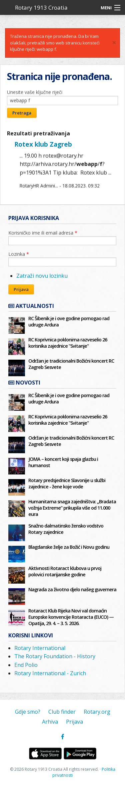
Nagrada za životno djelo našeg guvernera (72, 589)
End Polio (26, 665)
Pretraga (21, 113)
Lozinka (18, 254)
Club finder (62, 711)
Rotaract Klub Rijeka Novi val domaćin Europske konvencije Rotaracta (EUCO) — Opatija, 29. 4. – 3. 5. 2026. (71, 616)
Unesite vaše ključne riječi (34, 92)
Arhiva (50, 721)
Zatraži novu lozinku (42, 275)
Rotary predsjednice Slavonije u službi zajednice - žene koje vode (66, 483)
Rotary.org (97, 711)
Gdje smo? (27, 711)
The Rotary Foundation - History (54, 656)
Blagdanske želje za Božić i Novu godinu (68, 547)
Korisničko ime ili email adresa (42, 233)
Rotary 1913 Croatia (41, 7)
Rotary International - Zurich (50, 673)
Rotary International (39, 648)
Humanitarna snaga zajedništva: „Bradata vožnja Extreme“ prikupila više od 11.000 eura (72, 507)
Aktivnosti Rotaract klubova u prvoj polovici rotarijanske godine (64, 571)
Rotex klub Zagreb (43, 144)
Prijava (21, 289)
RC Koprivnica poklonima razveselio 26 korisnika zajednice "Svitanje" (67, 342)
